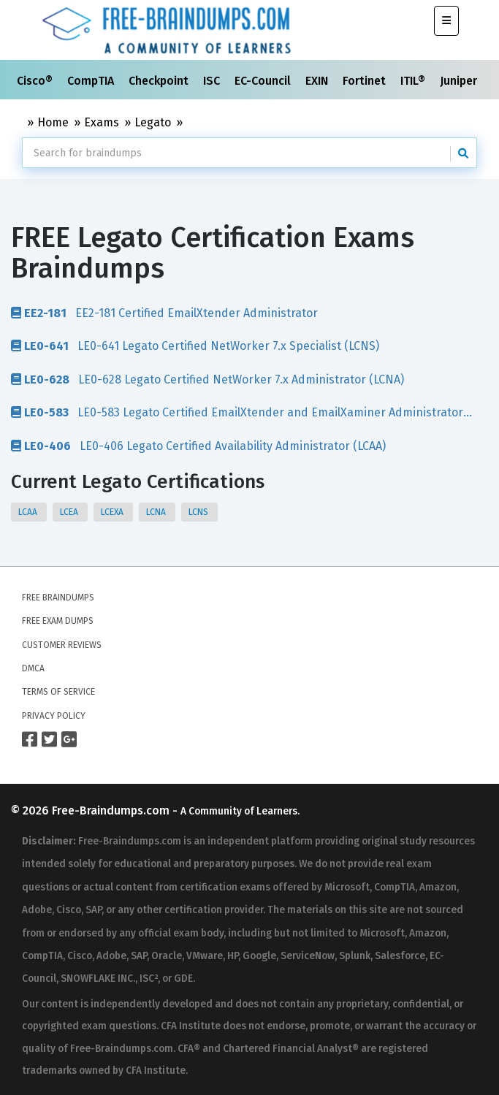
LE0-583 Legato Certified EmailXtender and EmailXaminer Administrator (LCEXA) (237, 412)
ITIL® (414, 81)
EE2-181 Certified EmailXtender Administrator (164, 313)
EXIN (318, 81)
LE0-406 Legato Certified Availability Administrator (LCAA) (198, 446)
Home (53, 122)
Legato (152, 122)
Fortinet (366, 81)
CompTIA (92, 81)
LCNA (157, 512)
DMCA (33, 668)
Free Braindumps (58, 597)
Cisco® (36, 81)
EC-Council (264, 81)
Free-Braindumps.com (112, 810)
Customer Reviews (62, 645)
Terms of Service (58, 692)
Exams (101, 122)
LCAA (28, 512)
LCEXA (113, 512)
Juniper (460, 81)
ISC (213, 81)
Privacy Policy (53, 716)
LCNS (199, 512)
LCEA (70, 512)
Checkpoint (160, 81)
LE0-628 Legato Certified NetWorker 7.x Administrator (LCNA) (207, 379)
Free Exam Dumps (58, 621)
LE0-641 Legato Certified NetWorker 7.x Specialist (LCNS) (195, 345)
